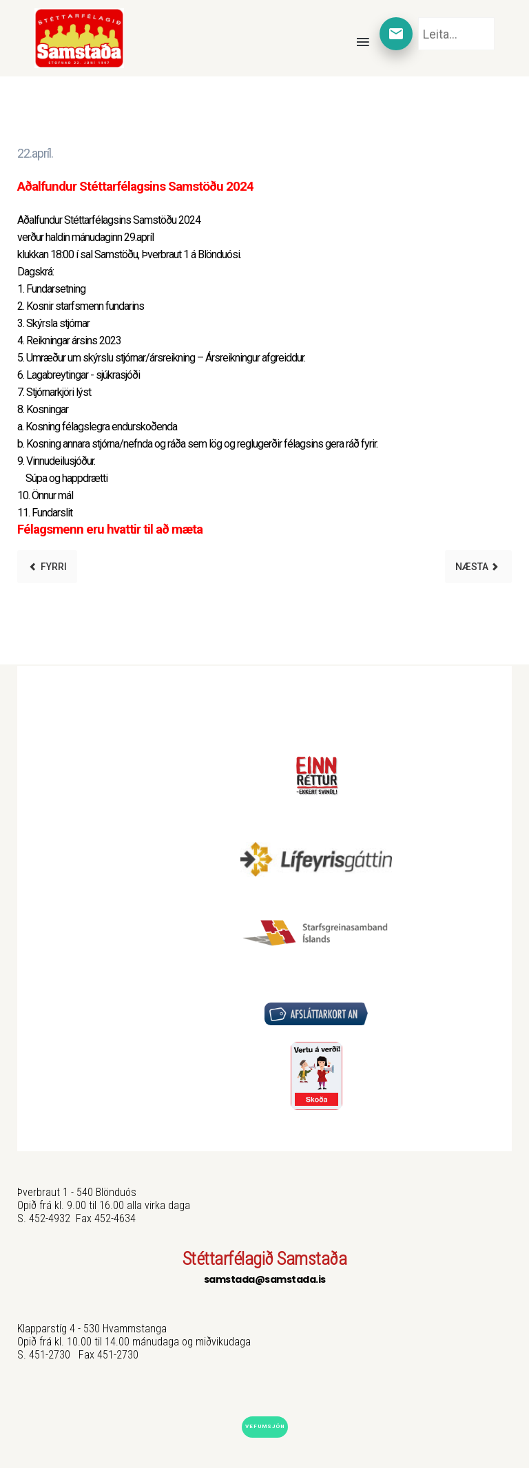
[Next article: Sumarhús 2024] (478, 566)
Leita (418, 17)
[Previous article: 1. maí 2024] (47, 566)
